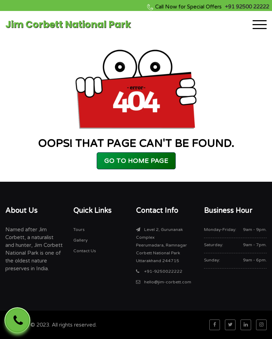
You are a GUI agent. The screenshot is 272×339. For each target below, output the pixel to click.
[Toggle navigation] (260, 24)
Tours (79, 229)
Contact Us (84, 250)
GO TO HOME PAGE (136, 161)
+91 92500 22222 (212, 7)
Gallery (80, 240)
